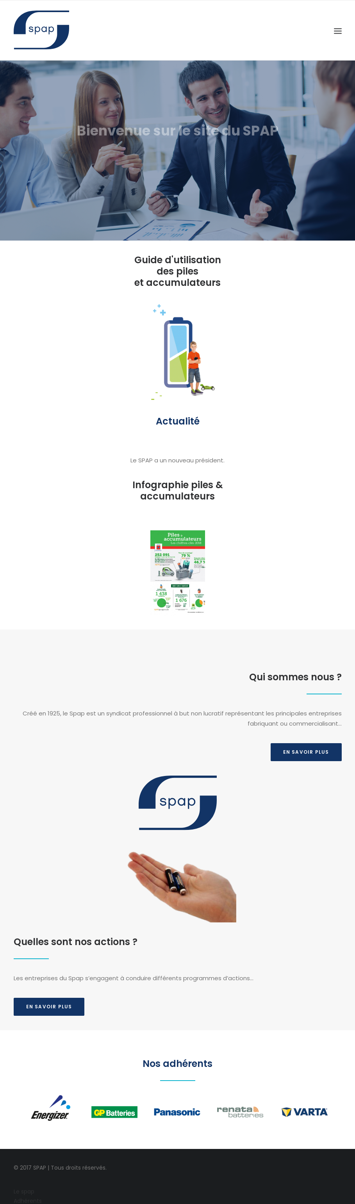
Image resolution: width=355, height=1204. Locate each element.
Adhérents (28, 1166)
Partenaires (29, 1175)
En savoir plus (49, 950)
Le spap (24, 1156)
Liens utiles (28, 1185)
